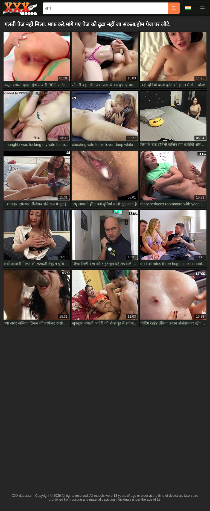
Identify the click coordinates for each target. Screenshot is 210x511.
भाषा (188, 8)
